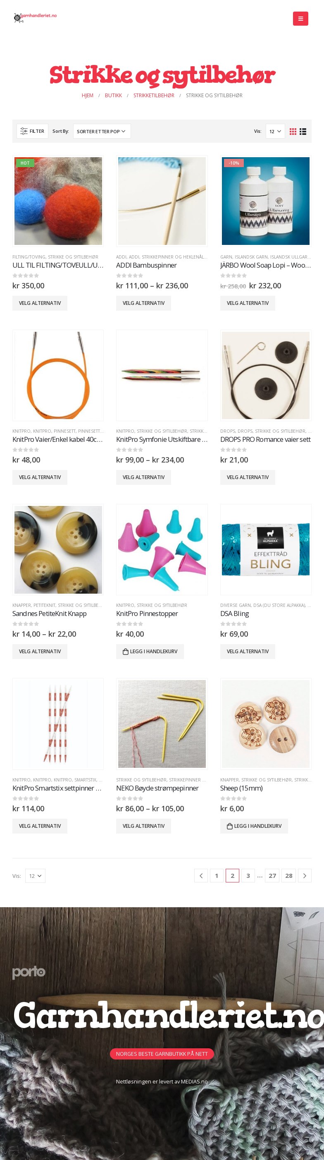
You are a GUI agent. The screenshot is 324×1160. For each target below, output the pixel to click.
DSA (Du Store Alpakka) (279, 605)
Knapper (21, 605)
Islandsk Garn (251, 257)
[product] (58, 201)
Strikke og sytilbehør (73, 257)
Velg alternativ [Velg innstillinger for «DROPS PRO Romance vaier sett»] (248, 477)
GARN (226, 257)
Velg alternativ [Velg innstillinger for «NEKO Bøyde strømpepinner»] (143, 825)
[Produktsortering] (102, 131)
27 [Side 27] (272, 875)
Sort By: (60, 131)
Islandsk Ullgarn (290, 257)
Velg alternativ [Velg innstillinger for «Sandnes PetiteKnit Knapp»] (40, 651)
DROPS (227, 431)
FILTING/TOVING (28, 257)
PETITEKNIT (44, 605)
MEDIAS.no (194, 1081)
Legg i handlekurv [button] (153, 651)
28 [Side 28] (289, 875)
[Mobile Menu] (300, 19)
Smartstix (85, 780)
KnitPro (21, 431)
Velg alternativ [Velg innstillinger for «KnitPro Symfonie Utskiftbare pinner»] (143, 477)
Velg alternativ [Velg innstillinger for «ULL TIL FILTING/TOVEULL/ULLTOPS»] (40, 303)
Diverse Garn (235, 605)
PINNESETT (89, 431)
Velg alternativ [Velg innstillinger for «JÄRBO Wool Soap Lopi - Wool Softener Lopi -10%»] (248, 303)
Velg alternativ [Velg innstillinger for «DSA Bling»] (248, 651)
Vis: (258, 131)
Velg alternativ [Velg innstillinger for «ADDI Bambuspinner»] (143, 303)
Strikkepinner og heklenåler (175, 257)
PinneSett (65, 431)
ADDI (121, 257)
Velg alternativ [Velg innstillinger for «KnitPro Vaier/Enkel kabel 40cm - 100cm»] (40, 477)
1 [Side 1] (217, 875)
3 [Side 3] (248, 875)
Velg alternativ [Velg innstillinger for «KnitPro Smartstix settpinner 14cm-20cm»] (40, 825)
